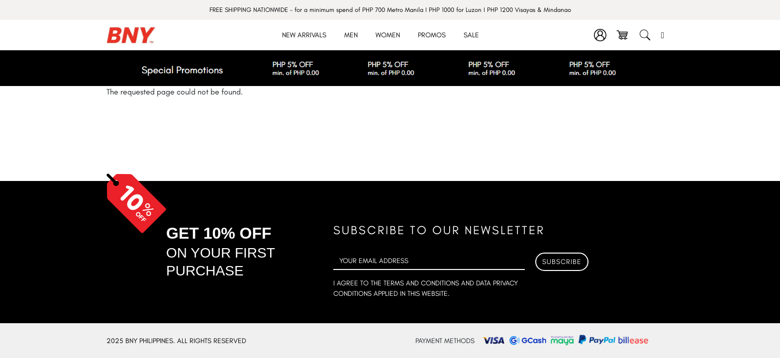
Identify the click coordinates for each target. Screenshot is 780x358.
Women (388, 35)
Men (351, 35)
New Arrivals (304, 35)
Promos (432, 35)
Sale (471, 35)
